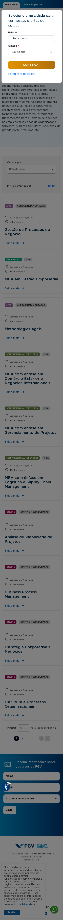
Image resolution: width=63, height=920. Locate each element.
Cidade (13, 46)
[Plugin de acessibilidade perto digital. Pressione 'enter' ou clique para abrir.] (6, 787)
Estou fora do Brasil (21, 74)
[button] (9, 783)
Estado (13, 33)
